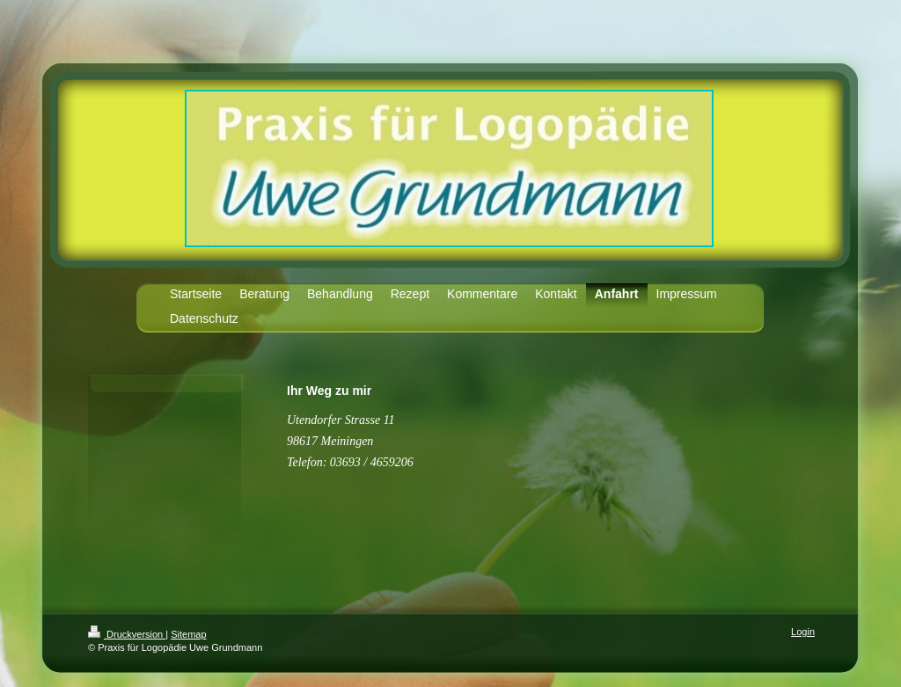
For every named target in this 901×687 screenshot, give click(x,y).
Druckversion (126, 634)
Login (803, 631)
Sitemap (188, 634)
